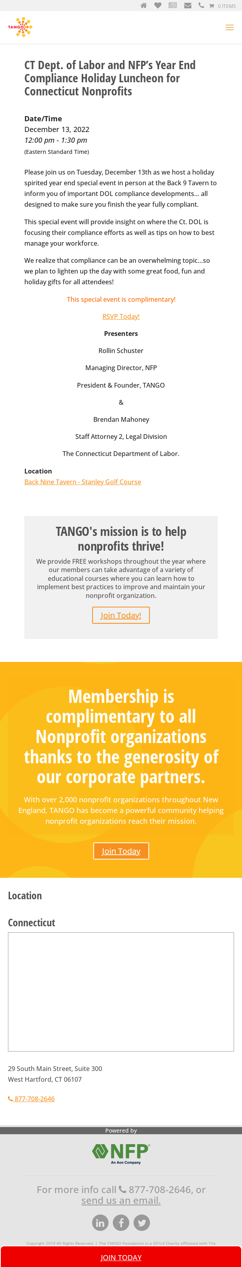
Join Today (121, 840)
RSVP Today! (121, 306)
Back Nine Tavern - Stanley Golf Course (82, 471)
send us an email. (121, 1189)
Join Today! (121, 605)
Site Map (175, 1238)
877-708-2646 (31, 1088)
